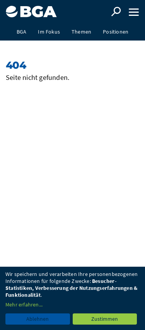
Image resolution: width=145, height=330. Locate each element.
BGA (22, 31)
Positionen (115, 31)
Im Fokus (49, 31)
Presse (72, 49)
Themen (81, 31)
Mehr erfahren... (24, 304)
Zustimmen (104, 318)
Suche (116, 11)
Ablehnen (37, 318)
